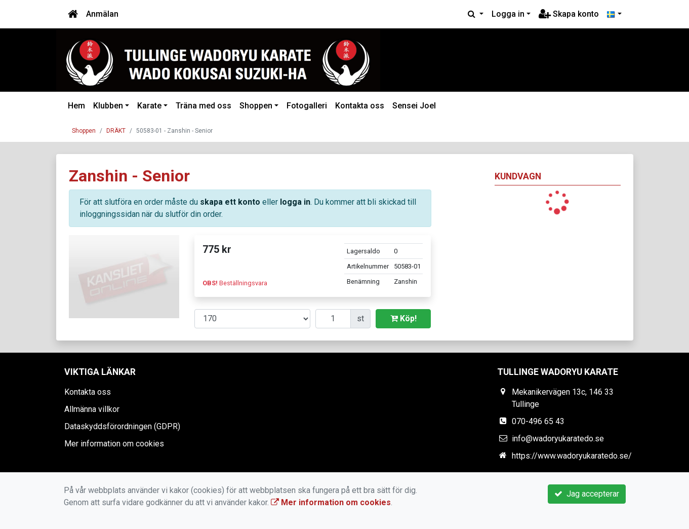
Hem (76, 105)
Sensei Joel (414, 105)
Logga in (508, 14)
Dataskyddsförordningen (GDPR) (122, 426)
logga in (295, 202)
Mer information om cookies (114, 443)
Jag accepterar (586, 494)
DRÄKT (116, 130)
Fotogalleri (307, 105)
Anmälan (102, 14)
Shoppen (255, 105)
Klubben (108, 105)
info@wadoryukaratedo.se (558, 438)
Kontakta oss (359, 105)
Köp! (403, 318)
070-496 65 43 (538, 421)
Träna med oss (203, 105)
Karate (149, 105)
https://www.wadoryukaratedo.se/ (572, 456)
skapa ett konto (230, 202)
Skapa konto (569, 14)
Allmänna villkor (91, 409)
